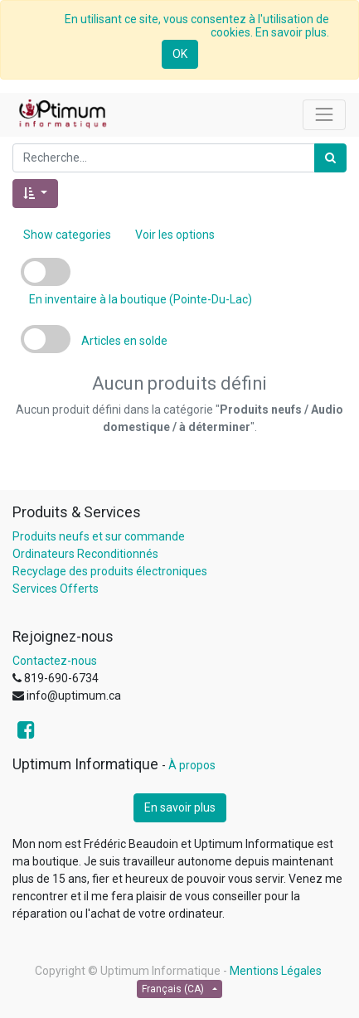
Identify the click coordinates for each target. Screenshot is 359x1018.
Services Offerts (55, 588)
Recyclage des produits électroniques (109, 571)
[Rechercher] (330, 157)
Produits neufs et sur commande (98, 536)
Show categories (67, 234)
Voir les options (175, 234)
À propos (192, 765)
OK (179, 54)
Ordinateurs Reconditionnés (85, 553)
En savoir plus (180, 807)
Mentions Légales (276, 970)
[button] (35, 193)
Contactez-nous (54, 660)
